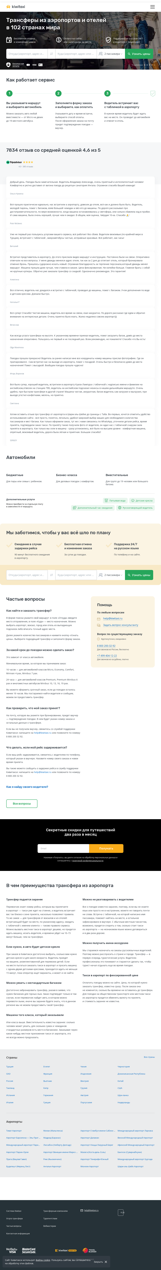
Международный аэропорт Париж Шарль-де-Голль (23, 1145)
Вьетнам (47, 1081)
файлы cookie (43, 1260)
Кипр (45, 1088)
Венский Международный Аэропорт (135, 1137)
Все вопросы (22, 803)
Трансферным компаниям (55, 1211)
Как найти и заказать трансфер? (29, 610)
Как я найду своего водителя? (27, 787)
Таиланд (10, 1088)
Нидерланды (124, 1102)
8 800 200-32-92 (106, 646)
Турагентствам (50, 1218)
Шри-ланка (123, 1095)
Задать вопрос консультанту (120, 625)
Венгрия (84, 1081)
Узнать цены (139, 54)
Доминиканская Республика (131, 1073)
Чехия (83, 1066)
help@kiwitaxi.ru (43, 732)
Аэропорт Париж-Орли (17, 1152)
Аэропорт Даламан (89, 1137)
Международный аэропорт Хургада (135, 1159)
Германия (48, 1095)
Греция (46, 1102)
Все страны (149, 1057)
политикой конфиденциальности (87, 860)
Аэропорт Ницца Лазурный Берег (96, 1145)
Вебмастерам (49, 1226)
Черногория (124, 1066)
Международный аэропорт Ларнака (135, 1130)
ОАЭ (8, 1073)
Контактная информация (18, 1233)
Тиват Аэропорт (14, 1130)
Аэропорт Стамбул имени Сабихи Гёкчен (97, 1130)
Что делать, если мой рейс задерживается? (36, 747)
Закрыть (98, 1261)
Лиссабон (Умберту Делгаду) (57, 1145)
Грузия (83, 1088)
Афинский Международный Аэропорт (136, 1145)
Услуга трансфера (14, 1218)
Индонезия (85, 1073)
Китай (120, 1081)
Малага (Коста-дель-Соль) (93, 1152)
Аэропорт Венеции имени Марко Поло (60, 1152)
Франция (47, 1073)
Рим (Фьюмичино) (52, 1159)
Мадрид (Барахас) (52, 1137)
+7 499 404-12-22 (107, 655)
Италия (9, 1102)
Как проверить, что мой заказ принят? (33, 708)
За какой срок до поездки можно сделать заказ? (40, 650)
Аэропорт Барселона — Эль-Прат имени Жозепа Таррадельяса (23, 1137)
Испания (10, 1095)
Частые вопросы (13, 1226)
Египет (46, 1066)
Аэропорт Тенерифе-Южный (94, 1159)
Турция (9, 1066)
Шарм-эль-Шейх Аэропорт (130, 1166)
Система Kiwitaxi (13, 1211)
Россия (9, 1081)
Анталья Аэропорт (52, 1166)
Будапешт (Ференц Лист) (18, 1166)
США (120, 1088)
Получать (106, 848)
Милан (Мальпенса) (53, 1130)
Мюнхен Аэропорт (89, 1166)
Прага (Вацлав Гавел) (16, 1159)
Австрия (84, 1095)
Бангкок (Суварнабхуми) (130, 1152)
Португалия (86, 1102)
